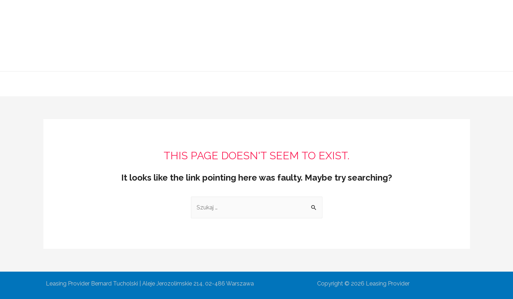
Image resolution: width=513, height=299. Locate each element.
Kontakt (340, 83)
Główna (173, 83)
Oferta (236, 83)
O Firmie (206, 83)
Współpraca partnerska (287, 83)
